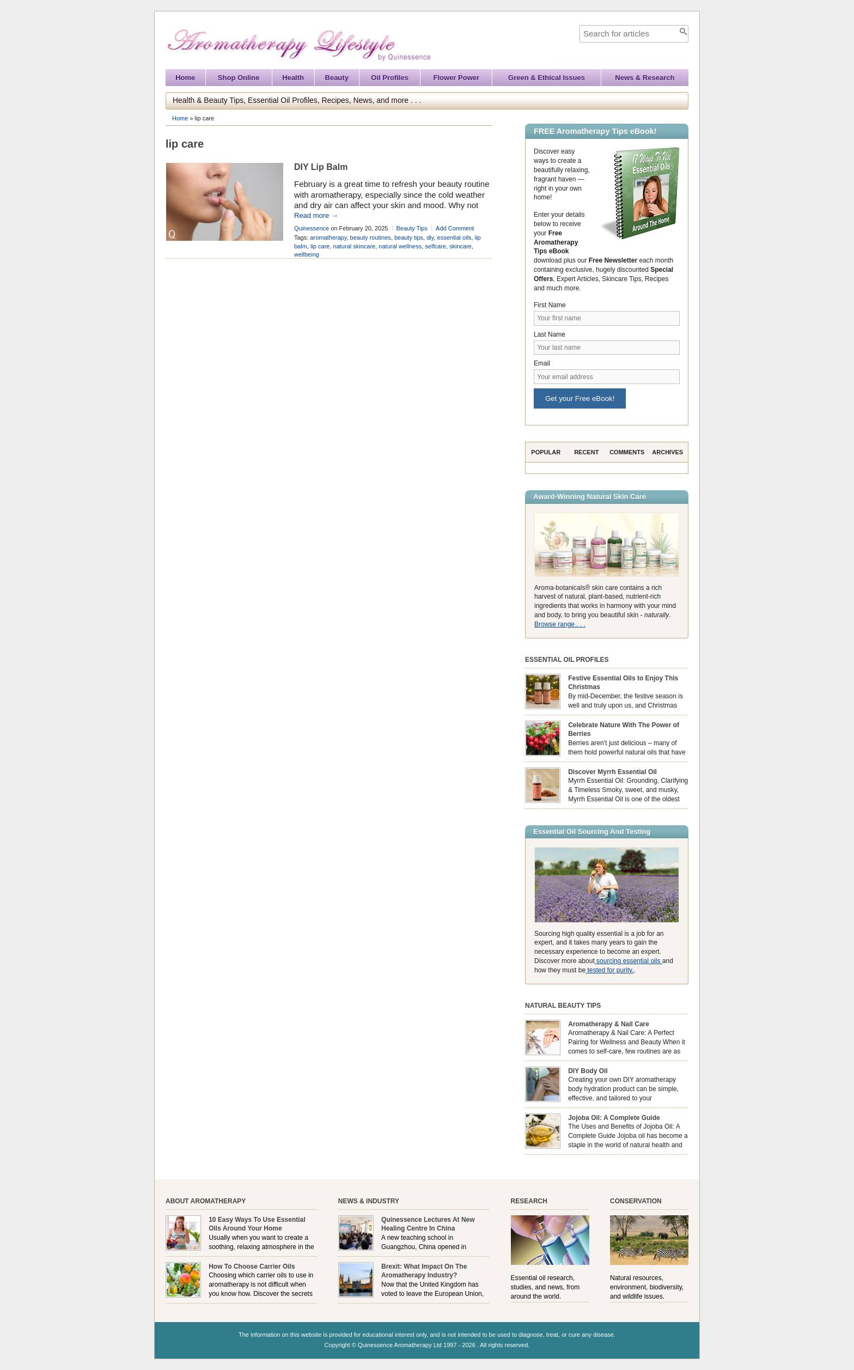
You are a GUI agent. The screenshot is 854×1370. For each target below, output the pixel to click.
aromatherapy (328, 237)
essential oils (454, 237)
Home (185, 78)
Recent (586, 452)
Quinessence (311, 228)
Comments (626, 452)
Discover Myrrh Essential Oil (612, 772)
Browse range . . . (559, 624)
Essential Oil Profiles (567, 659)
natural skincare (354, 246)
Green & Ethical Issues (546, 78)
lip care (320, 246)
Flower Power (457, 78)
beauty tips (408, 237)
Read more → (316, 215)
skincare (460, 246)
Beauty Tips (412, 228)
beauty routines (370, 237)
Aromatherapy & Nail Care (608, 1024)
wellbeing (306, 254)
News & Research (644, 78)
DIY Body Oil (587, 1071)
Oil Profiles (389, 78)
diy (430, 237)
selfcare (435, 246)
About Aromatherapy (206, 1201)
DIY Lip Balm (320, 167)
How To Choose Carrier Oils (252, 1266)
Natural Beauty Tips (563, 1005)
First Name (550, 305)
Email (542, 363)
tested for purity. (609, 970)
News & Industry (368, 1201)
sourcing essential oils (628, 961)
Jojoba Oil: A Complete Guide (614, 1118)
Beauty (337, 78)
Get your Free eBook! (579, 398)
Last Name (549, 334)
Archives (667, 452)
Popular (545, 452)
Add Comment (455, 228)
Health (293, 78)
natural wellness (400, 246)
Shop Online (239, 78)
